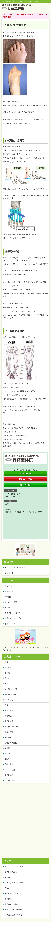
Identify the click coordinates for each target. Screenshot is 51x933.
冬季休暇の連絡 (11, 872)
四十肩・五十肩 (11, 689)
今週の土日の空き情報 (13, 909)
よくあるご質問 (11, 602)
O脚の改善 (9, 732)
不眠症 (7, 759)
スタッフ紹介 (10, 591)
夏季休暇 (8, 899)
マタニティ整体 (11, 770)
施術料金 (8, 597)
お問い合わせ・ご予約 (13, 618)
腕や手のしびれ (11, 694)
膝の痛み (8, 737)
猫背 (6, 683)
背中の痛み (9, 700)
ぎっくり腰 (9, 710)
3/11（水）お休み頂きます (15, 567)
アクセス (8, 607)
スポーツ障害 (10, 780)
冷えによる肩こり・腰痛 (14, 883)
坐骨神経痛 (9, 721)
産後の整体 (9, 764)
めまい (7, 753)
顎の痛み (8, 667)
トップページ (10, 586)
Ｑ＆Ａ (7, 888)
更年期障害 (9, 775)
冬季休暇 (8, 877)
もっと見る (9, 573)
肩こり (7, 678)
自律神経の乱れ (11, 743)
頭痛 (6, 662)
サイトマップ (10, 624)
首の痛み (8, 673)
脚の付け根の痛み (11, 727)
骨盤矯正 (8, 716)
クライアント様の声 (12, 613)
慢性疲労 (8, 748)
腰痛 (6, 705)
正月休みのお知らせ (12, 904)
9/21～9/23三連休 (11, 893)
